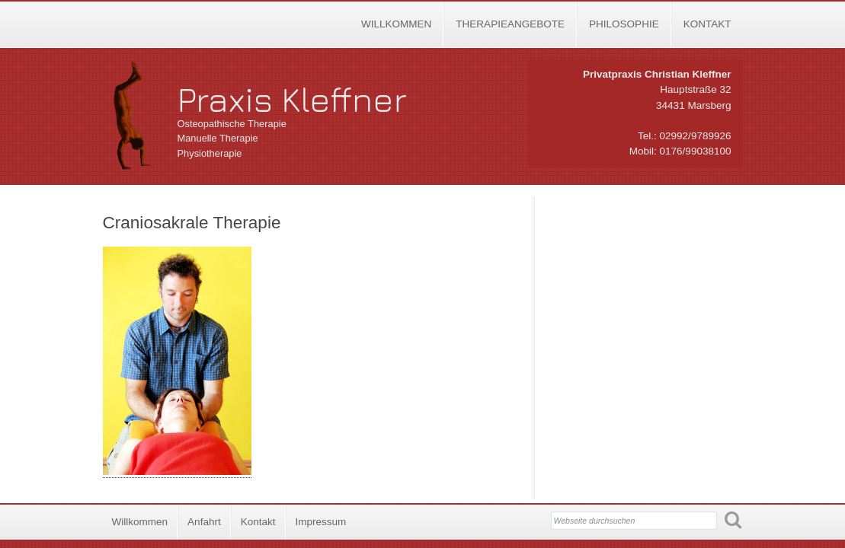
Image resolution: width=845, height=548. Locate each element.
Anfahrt (204, 521)
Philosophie (624, 24)
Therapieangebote (510, 24)
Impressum (321, 521)
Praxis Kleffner (292, 98)
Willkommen (396, 24)
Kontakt (707, 24)
